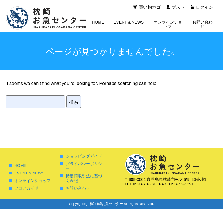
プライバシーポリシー (84, 166)
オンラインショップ (168, 24)
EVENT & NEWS (129, 22)
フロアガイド (26, 188)
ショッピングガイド (84, 156)
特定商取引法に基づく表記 (84, 178)
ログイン (204, 7)
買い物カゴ (149, 7)
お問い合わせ (202, 24)
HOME (98, 22)
